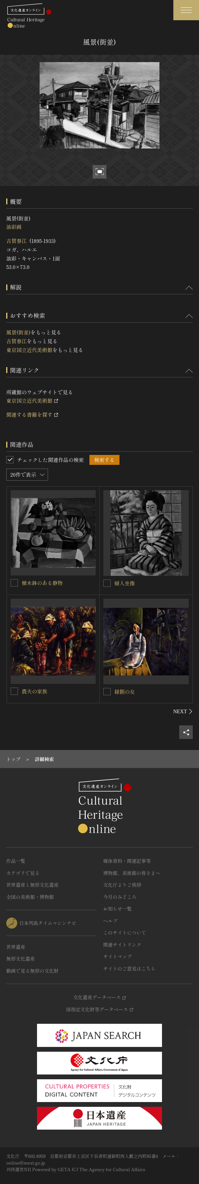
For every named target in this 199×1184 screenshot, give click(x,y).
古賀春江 (16, 240)
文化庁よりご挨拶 (122, 884)
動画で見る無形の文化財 (32, 970)
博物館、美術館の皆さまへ (132, 872)
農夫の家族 (34, 691)
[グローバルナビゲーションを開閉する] (186, 10)
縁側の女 (124, 691)
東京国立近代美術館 (29, 350)
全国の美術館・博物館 (30, 896)
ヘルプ (110, 920)
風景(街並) (18, 332)
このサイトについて (124, 932)
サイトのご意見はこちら (129, 968)
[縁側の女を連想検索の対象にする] (107, 691)
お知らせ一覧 (117, 908)
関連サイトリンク (122, 944)
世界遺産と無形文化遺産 (32, 884)
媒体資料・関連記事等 (127, 860)
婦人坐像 (124, 583)
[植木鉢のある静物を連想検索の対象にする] (14, 582)
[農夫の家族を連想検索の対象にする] (14, 691)
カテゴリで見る (23, 872)
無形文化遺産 (20, 958)
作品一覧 (15, 860)
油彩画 (14, 226)
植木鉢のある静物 (42, 582)
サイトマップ (117, 956)
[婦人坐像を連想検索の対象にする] (107, 583)
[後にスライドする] (183, 711)
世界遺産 (15, 946)
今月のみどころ (120, 896)
